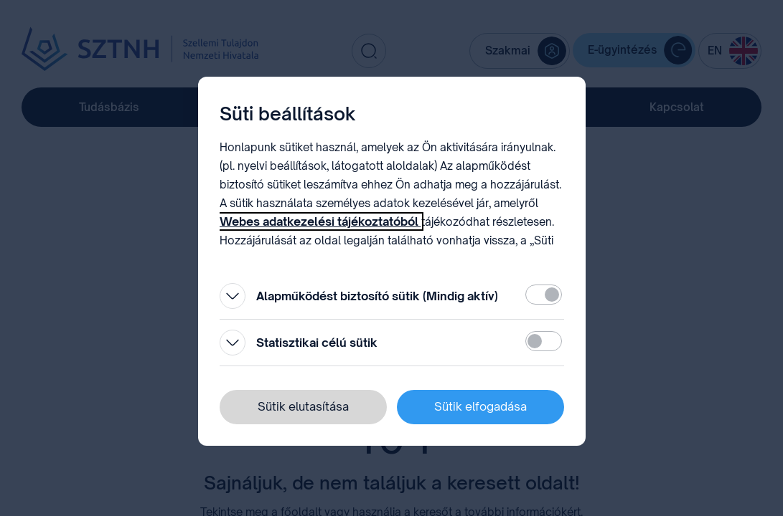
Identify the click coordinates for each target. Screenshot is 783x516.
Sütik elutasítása (303, 406)
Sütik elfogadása (480, 406)
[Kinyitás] (232, 296)
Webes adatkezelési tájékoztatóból (320, 221)
